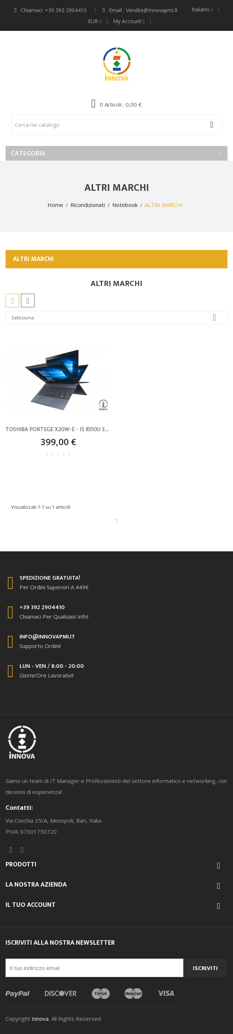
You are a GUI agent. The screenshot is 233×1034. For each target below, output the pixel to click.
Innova (40, 1018)
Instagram (22, 849)
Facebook (10, 849)
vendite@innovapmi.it (152, 10)
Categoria (28, 153)
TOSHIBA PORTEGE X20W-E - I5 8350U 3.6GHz (58, 429)
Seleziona (116, 317)
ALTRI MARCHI (33, 259)
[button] (116, 104)
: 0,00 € (120, 104)
